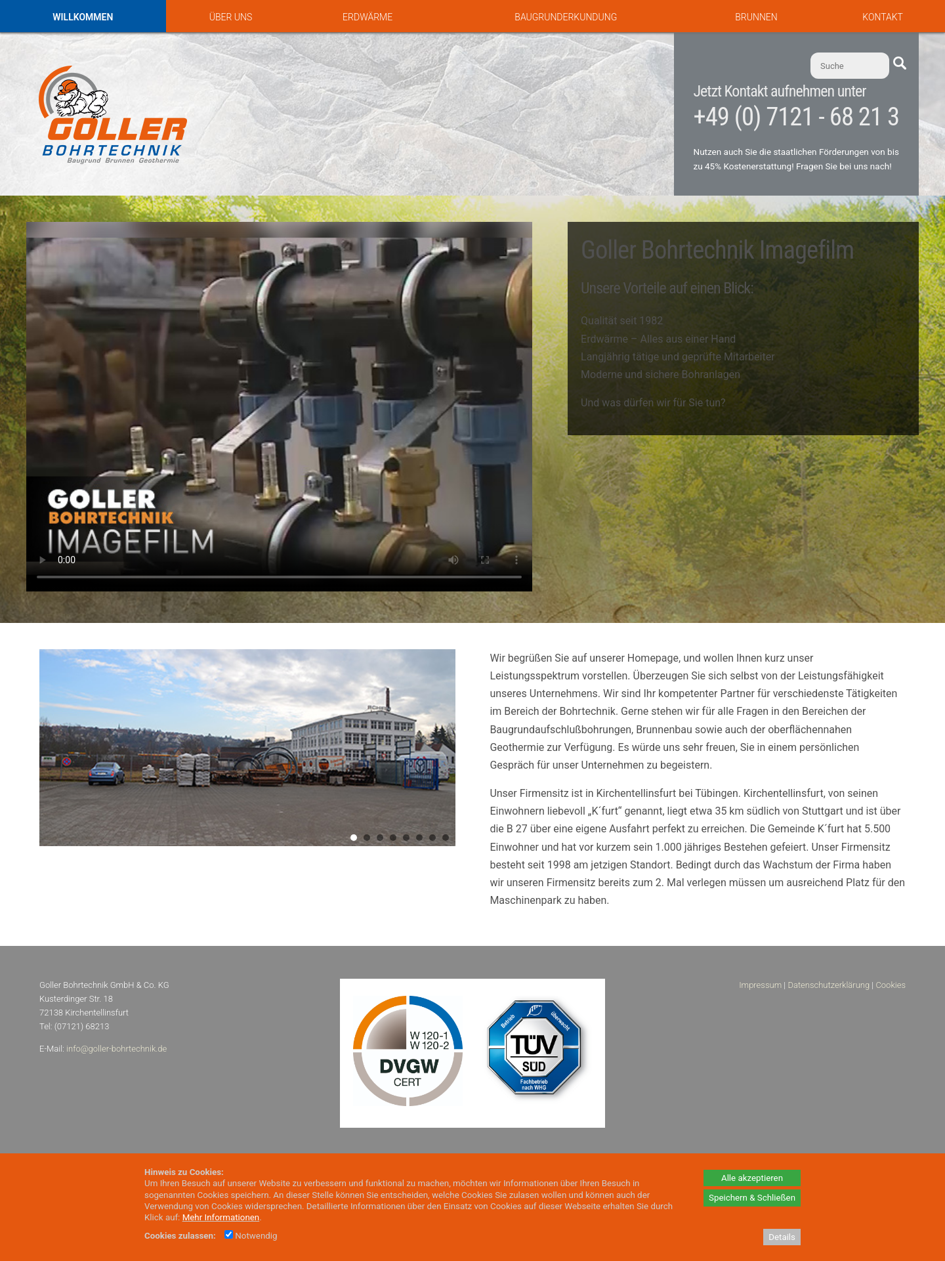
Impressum (760, 985)
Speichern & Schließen (752, 1198)
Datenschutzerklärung (829, 985)
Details (781, 1237)
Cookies (890, 985)
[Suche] (849, 66)
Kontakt (882, 17)
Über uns (231, 17)
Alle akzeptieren (752, 1178)
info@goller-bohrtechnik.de (116, 1049)
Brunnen (756, 17)
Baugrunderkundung (565, 17)
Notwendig (250, 1236)
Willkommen (82, 17)
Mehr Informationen (221, 1217)
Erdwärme (367, 17)
